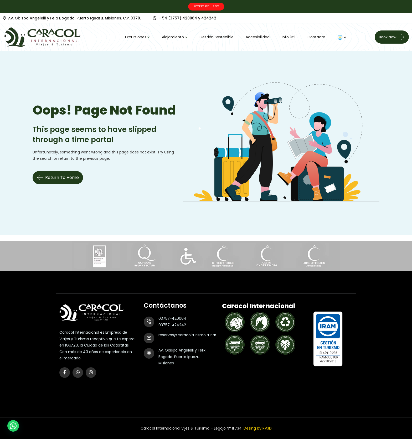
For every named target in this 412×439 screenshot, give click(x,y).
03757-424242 (172, 325)
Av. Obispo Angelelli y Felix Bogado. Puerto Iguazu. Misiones (181, 357)
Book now (387, 37)
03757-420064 (172, 318)
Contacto (316, 37)
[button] (13, 426)
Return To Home (58, 177)
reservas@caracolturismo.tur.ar (187, 335)
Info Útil (288, 37)
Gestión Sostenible (216, 37)
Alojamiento (173, 37)
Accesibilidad (258, 37)
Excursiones (135, 37)
